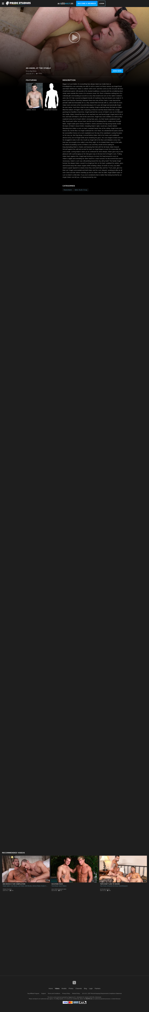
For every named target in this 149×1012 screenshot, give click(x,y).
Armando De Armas (112, 886)
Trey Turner (103, 886)
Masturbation (68, 190)
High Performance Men (58, 889)
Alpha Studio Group (80, 190)
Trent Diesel (54, 886)
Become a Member (87, 3)
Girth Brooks (28, 886)
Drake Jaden (6, 886)
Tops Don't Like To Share (110, 884)
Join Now (117, 71)
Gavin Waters (62, 886)
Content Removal (116, 998)
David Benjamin (123, 886)
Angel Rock (31, 110)
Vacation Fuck (57, 884)
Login (101, 3)
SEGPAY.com (89, 998)
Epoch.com (38, 998)
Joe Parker (21, 886)
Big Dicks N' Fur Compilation (14, 884)
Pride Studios (7, 889)
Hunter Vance (45, 886)
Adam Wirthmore (50, 110)
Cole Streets (14, 886)
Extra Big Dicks (105, 889)
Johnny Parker (36, 886)
